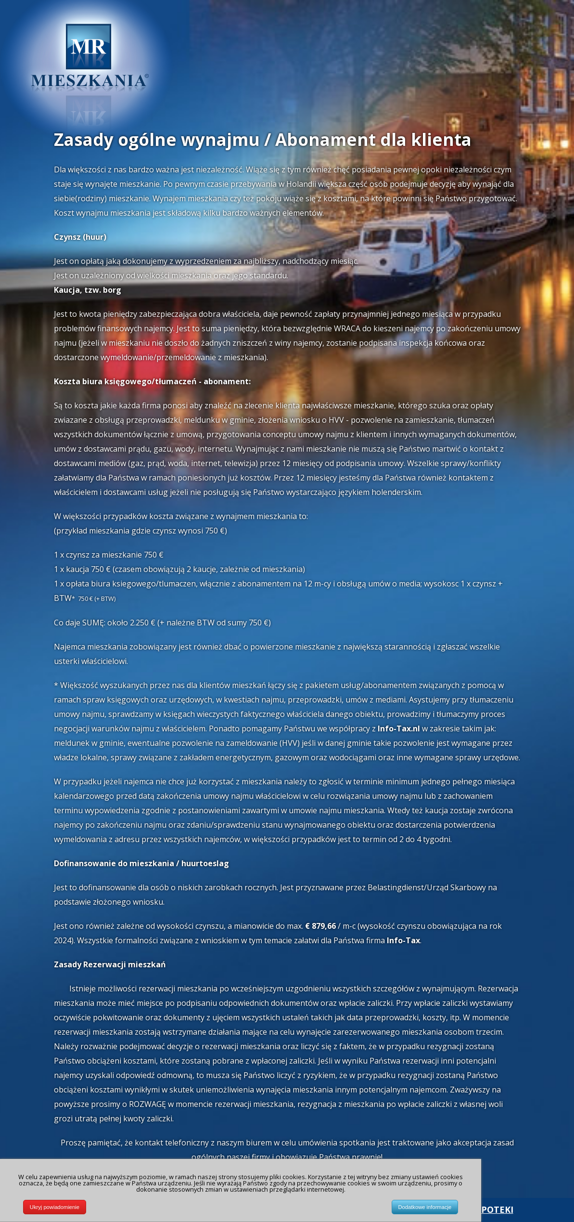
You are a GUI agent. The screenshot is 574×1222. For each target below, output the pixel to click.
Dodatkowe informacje (425, 1209)
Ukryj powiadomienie (54, 1209)
